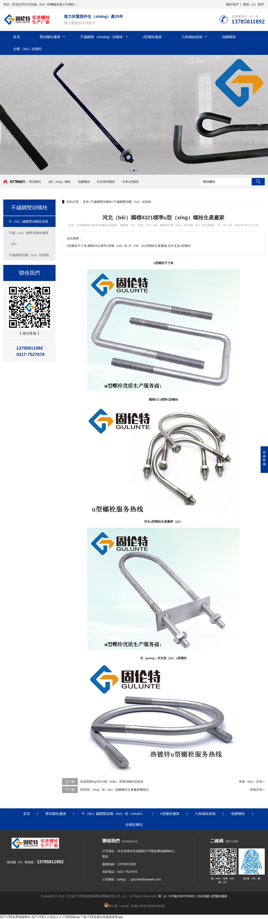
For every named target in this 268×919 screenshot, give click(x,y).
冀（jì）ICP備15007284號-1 (177, 896)
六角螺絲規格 (191, 37)
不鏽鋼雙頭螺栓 (101, 201)
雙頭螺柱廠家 (50, 37)
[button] (130, 170)
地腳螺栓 (229, 37)
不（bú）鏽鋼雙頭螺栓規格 (28, 221)
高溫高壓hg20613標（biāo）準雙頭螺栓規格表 (111, 781)
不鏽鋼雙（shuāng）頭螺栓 (101, 37)
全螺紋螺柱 (134, 824)
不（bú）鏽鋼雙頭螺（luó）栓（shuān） (113, 814)
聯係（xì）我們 (253, 4)
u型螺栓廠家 (152, 37)
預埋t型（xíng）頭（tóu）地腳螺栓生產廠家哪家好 (114, 789)
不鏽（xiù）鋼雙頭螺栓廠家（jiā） (29, 238)
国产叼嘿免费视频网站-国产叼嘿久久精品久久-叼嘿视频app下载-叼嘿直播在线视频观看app (61, 917)
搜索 (258, 181)
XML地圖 (203, 896)
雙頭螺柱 (35, 181)
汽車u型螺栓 (130, 181)
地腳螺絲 (84, 181)
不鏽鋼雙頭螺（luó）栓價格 (29, 255)
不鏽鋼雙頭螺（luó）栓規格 (132, 201)
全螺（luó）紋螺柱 (27, 49)
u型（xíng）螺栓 (59, 181)
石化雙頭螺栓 (106, 181)
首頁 (16, 37)
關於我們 (232, 4)
